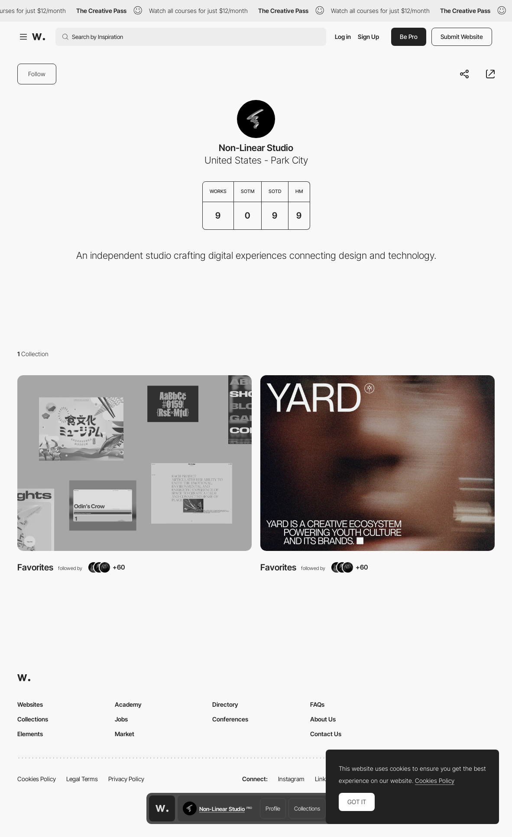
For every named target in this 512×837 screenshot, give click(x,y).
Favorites (35, 567)
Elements (30, 733)
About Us (323, 719)
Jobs (121, 719)
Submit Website (462, 36)
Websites (30, 704)
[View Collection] (134, 463)
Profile (273, 808)
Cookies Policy (36, 778)
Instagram (291, 778)
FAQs (317, 704)
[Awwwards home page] (162, 808)
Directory (225, 704)
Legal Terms (82, 778)
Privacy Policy (126, 778)
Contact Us (325, 733)
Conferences (230, 719)
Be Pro (409, 36)
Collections (307, 808)
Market (124, 733)
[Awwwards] (38, 36)
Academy (128, 704)
